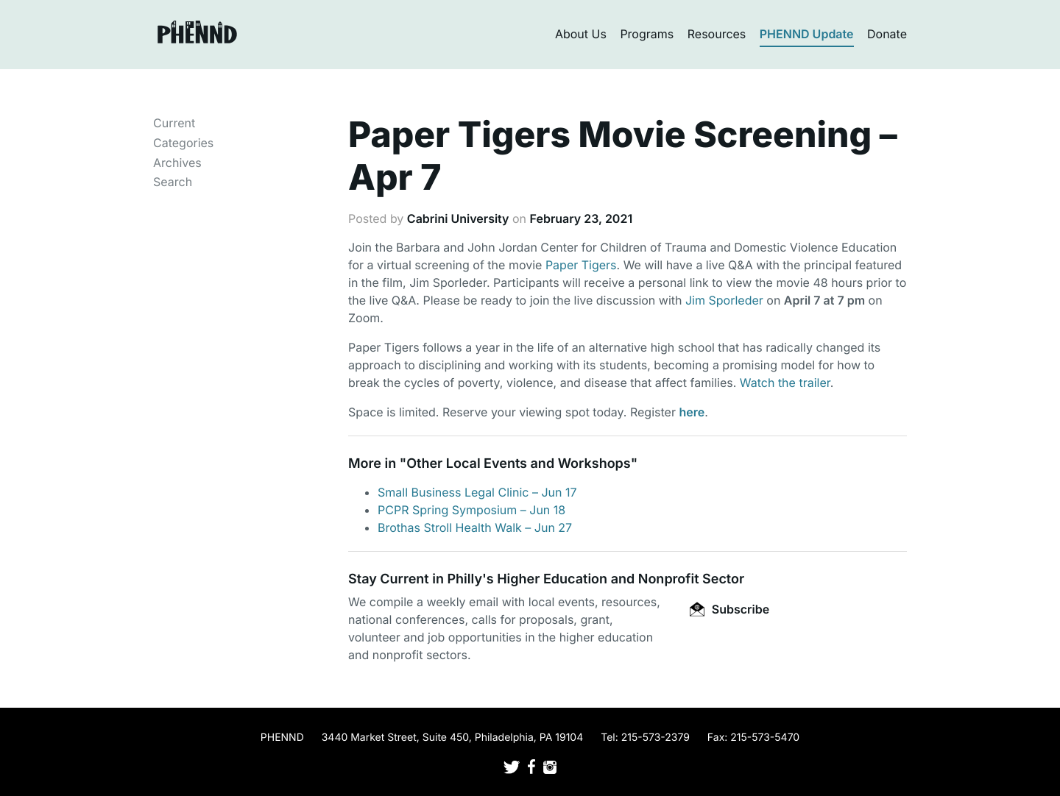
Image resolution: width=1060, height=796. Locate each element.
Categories (183, 142)
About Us (581, 33)
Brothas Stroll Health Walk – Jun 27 (475, 527)
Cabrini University (458, 218)
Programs (647, 33)
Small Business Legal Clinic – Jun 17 (477, 492)
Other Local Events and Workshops (518, 464)
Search (172, 181)
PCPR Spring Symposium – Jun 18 (471, 509)
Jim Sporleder (724, 300)
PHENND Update (807, 33)
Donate (887, 33)
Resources (717, 33)
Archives (177, 162)
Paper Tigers (581, 264)
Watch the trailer (785, 382)
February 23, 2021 (581, 218)
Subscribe (729, 609)
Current (174, 123)
